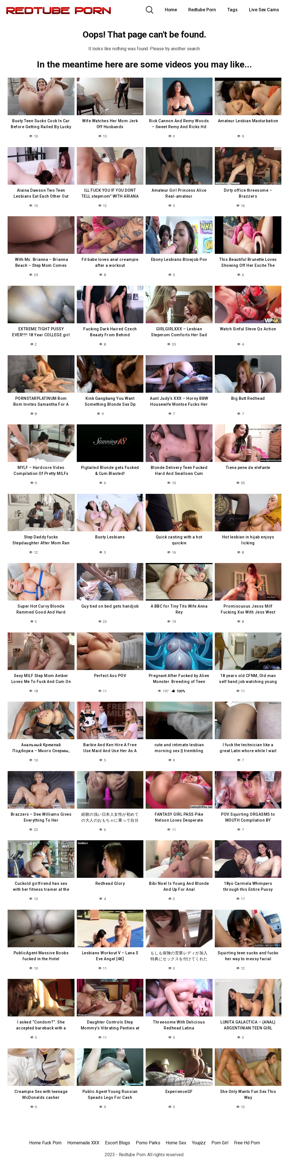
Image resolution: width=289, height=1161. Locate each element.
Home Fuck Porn (45, 1142)
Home (171, 9)
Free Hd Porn (247, 1142)
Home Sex (176, 1142)
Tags (232, 9)
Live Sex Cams (264, 9)
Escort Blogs (117, 1142)
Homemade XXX (83, 1142)
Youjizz (199, 1142)
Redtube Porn (202, 9)
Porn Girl (219, 1142)
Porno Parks (148, 1142)
